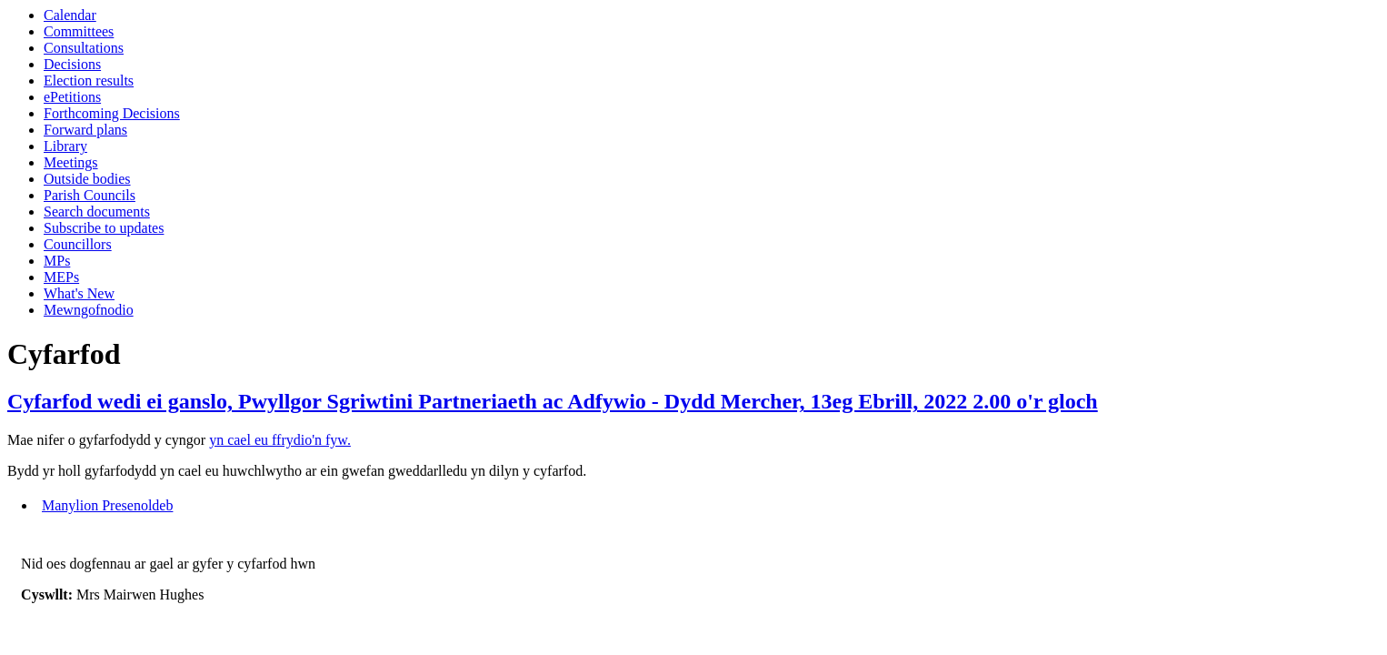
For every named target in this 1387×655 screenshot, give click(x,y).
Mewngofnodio (89, 309)
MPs (57, 260)
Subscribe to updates (104, 228)
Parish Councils (89, 195)
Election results (89, 80)
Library (65, 146)
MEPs (61, 277)
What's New (79, 293)
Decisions (72, 64)
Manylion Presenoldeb (107, 505)
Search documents (97, 211)
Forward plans (85, 129)
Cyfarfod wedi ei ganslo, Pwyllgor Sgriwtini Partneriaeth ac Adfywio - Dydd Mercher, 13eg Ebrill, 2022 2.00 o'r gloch (552, 401)
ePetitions (72, 97)
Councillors (78, 244)
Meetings (71, 162)
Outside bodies (87, 178)
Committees (79, 31)
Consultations (84, 47)
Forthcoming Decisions (112, 113)
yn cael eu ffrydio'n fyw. (280, 440)
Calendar (70, 15)
